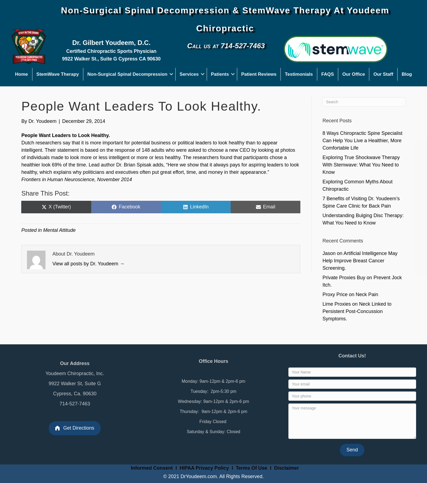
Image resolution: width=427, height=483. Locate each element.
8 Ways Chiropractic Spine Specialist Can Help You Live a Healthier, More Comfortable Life (362, 140)
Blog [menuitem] (407, 74)
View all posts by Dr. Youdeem (88, 263)
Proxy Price (334, 294)
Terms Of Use (252, 468)
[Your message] (352, 421)
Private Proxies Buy (343, 277)
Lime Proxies (336, 304)
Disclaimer (286, 468)
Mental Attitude (59, 230)
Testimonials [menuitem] (299, 74)
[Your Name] (352, 372)
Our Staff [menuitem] (383, 74)
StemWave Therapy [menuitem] (57, 74)
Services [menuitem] (189, 74)
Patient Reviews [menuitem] (258, 74)
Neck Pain (367, 294)
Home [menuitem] (21, 74)
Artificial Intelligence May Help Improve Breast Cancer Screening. (359, 261)
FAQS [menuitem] (327, 74)
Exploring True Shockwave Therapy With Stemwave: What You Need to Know (361, 165)
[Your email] (352, 384)
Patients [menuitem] (220, 74)
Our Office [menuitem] (353, 74)
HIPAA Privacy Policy (204, 468)
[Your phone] (352, 396)
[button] (171, 74)
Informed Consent (151, 468)
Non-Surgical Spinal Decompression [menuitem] (127, 74)
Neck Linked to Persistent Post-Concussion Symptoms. (356, 311)
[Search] (363, 102)
